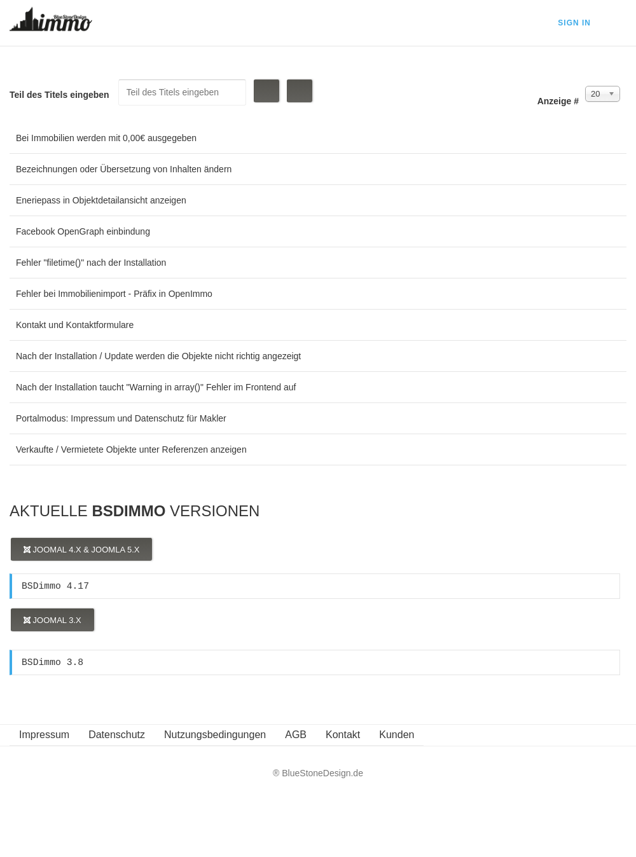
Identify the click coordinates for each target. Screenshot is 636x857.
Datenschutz (116, 734)
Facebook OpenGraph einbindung (83, 231)
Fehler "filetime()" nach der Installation (91, 262)
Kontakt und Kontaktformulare (75, 325)
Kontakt (343, 734)
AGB (296, 734)
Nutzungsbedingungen (215, 734)
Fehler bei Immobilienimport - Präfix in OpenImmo (114, 294)
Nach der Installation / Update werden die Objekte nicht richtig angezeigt (158, 356)
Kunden (396, 734)
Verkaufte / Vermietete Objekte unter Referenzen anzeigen (131, 449)
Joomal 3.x (52, 620)
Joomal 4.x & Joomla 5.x (81, 549)
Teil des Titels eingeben (61, 95)
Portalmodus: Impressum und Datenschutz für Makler (121, 418)
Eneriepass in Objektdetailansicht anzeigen (101, 200)
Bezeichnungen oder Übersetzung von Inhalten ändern (124, 169)
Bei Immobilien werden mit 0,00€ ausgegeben (106, 138)
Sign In (574, 22)
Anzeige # (558, 101)
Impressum (44, 734)
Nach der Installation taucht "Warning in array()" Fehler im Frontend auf (156, 387)
